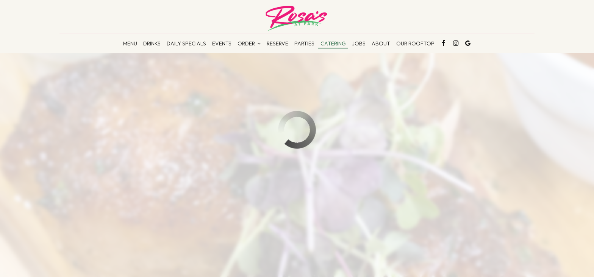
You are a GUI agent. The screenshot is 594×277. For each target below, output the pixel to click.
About (381, 43)
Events (221, 43)
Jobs (359, 43)
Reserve (277, 43)
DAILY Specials (186, 43)
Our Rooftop (415, 43)
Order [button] (249, 43)
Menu (130, 43)
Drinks (152, 43)
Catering (333, 43)
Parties (304, 43)
